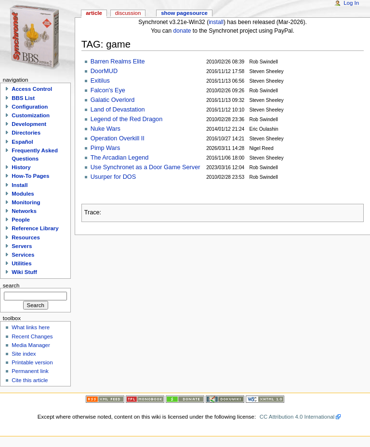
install (216, 22)
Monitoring (26, 202)
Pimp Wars (105, 148)
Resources (26, 237)
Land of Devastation (118, 109)
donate (182, 30)
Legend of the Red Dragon (127, 119)
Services (23, 255)
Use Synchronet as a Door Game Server (145, 167)
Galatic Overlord (113, 100)
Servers (22, 246)
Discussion (128, 13)
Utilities (21, 263)
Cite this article (30, 380)
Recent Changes (32, 336)
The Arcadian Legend (120, 157)
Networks (24, 211)
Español (22, 142)
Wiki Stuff (24, 272)
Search (11, 285)
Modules (23, 194)
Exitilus (100, 80)
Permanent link (30, 371)
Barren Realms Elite (118, 61)
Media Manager (31, 345)
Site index (24, 354)
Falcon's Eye (108, 90)
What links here (31, 327)
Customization (31, 115)
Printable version (32, 362)
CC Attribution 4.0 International (297, 417)
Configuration (30, 107)
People (21, 220)
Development (29, 124)
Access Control (32, 89)
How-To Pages (30, 176)
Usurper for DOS (113, 177)
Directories (26, 133)
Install (19, 185)
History (21, 167)
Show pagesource (184, 13)
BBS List (23, 98)
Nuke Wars (105, 128)
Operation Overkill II (118, 138)
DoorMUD (104, 71)
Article (94, 13)
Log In (351, 3)
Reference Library (35, 228)
